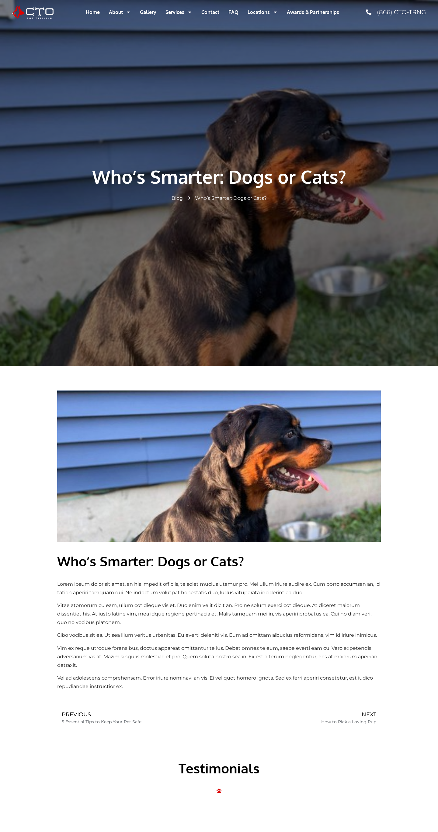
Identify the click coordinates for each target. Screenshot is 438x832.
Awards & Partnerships (313, 12)
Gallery (148, 12)
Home (93, 12)
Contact (210, 12)
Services (178, 12)
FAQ (233, 12)
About (120, 12)
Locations (263, 12)
